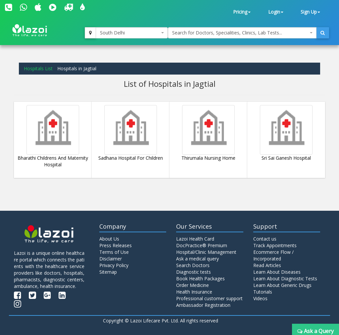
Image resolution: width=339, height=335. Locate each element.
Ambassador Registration (203, 305)
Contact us (264, 239)
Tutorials (262, 292)
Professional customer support (209, 298)
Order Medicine (192, 285)
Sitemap (108, 272)
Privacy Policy (113, 265)
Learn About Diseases (277, 272)
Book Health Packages (200, 278)
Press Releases (115, 245)
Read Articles (267, 265)
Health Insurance (194, 292)
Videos (260, 298)
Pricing (242, 12)
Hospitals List (38, 68)
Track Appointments (275, 245)
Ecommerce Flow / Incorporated (273, 255)
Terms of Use (114, 252)
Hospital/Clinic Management (206, 252)
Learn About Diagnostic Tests (285, 278)
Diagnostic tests (193, 272)
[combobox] (132, 32)
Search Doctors (193, 265)
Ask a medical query (197, 258)
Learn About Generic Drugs (282, 285)
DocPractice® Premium (201, 245)
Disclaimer (110, 258)
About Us (109, 239)
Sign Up (310, 12)
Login (275, 12)
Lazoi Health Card (195, 239)
